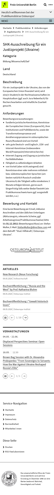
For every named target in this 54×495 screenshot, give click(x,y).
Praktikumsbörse (23, 28)
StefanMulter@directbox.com (32, 227)
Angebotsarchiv (14, 31)
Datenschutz (10, 419)
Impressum (10, 414)
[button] (5, 317)
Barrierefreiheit (12, 424)
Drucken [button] (9, 447)
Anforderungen (41, 28)
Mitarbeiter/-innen (13, 428)
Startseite (7, 28)
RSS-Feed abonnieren (14, 451)
